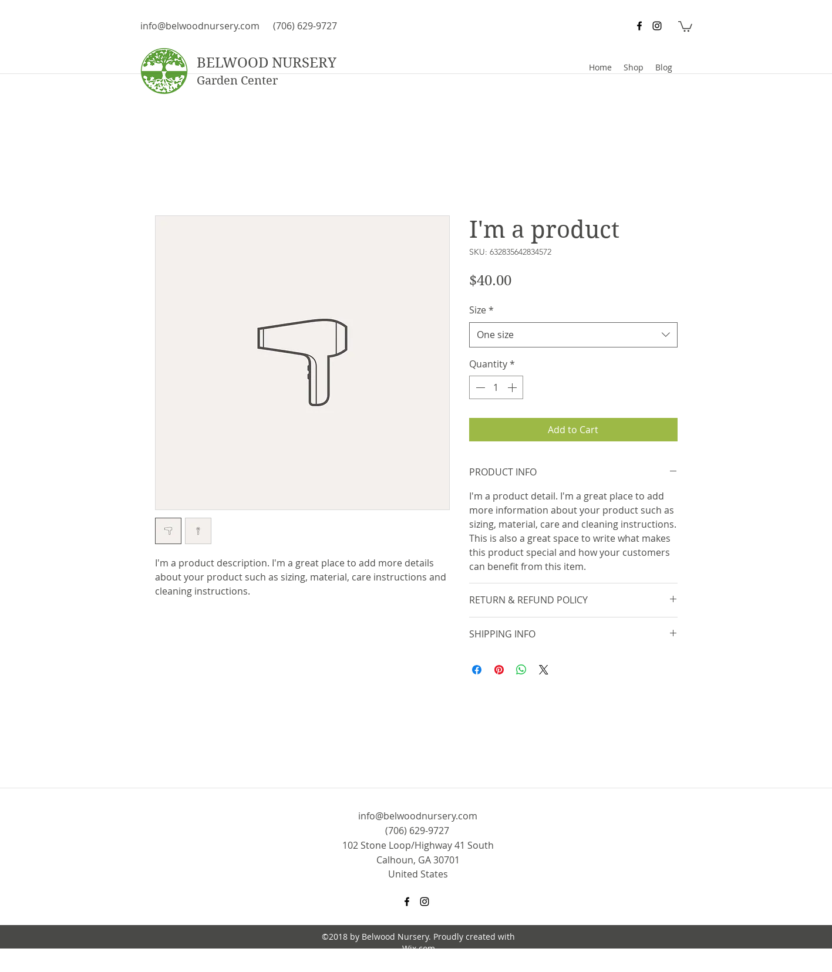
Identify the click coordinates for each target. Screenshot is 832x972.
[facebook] (639, 26)
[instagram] (657, 26)
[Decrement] (479, 387)
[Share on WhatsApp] (521, 670)
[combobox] (573, 334)
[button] (685, 26)
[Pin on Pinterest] (499, 670)
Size (481, 309)
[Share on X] (544, 670)
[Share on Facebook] (477, 670)
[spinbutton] (496, 387)
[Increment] (513, 387)
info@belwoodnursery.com (200, 25)
